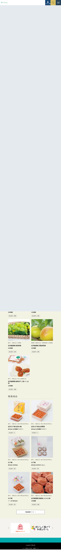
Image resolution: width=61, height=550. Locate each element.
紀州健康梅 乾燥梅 (32, 128)
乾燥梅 (21, 124)
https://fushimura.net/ (28, 142)
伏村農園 (29, 124)
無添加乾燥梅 (21, 128)
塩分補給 (46, 124)
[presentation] (8, 528)
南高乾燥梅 (37, 124)
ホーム (19, 13)
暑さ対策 (12, 128)
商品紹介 (24, 13)
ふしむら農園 (13, 124)
